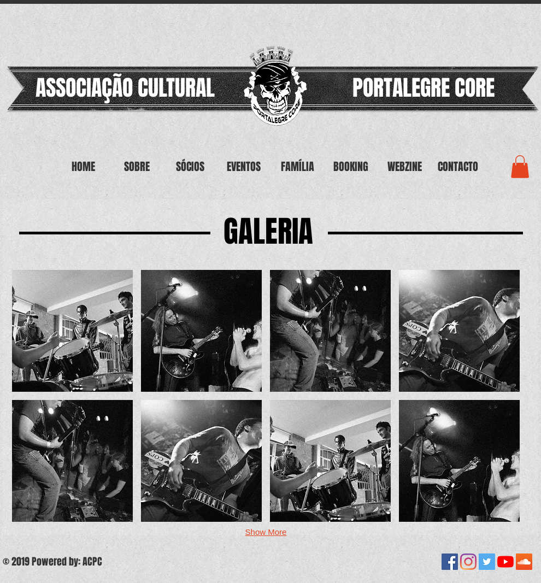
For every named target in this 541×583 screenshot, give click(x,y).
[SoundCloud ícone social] (524, 561)
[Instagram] (468, 561)
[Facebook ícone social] (450, 561)
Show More (266, 532)
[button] (72, 331)
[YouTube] (505, 561)
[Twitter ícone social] (487, 561)
